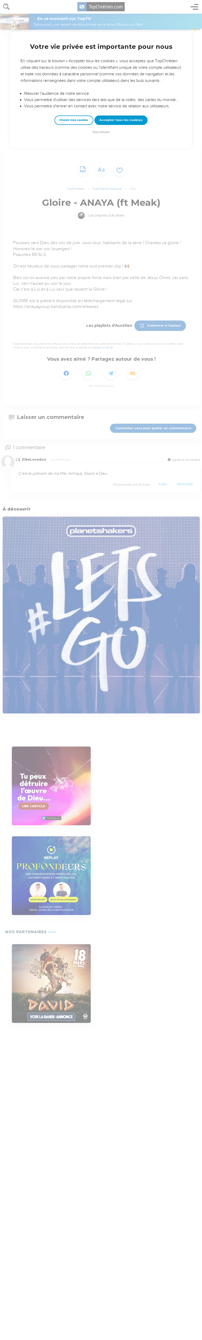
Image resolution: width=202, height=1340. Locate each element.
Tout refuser (101, 132)
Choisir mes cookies (73, 120)
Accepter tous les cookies (121, 120)
